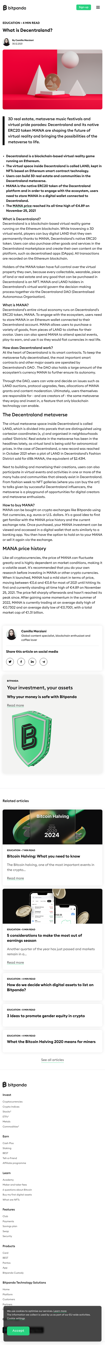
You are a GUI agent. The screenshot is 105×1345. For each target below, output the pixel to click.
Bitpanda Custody (13, 1273)
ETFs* (6, 1117)
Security (7, 1236)
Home (6, 1289)
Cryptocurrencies (13, 1102)
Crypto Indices (11, 1107)
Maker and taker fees (15, 1185)
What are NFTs (11, 1200)
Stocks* (7, 1112)
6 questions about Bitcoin (17, 1190)
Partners (7, 1304)
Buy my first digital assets (17, 1195)
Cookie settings (16, 1318)
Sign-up (83, 7)
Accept (18, 1330)
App (5, 1268)
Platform (8, 1294)
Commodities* (11, 1127)
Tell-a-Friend (10, 1158)
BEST (5, 1153)
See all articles (52, 1060)
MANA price (22, 206)
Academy (8, 1180)
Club (5, 1216)
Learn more (60, 1311)
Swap (6, 1231)
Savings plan (10, 1226)
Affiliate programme (14, 1163)
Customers (9, 1299)
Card (5, 1253)
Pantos (6, 1263)
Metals (6, 1121)
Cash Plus (8, 1143)
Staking (7, 1148)
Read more (15, 705)
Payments (8, 1221)
